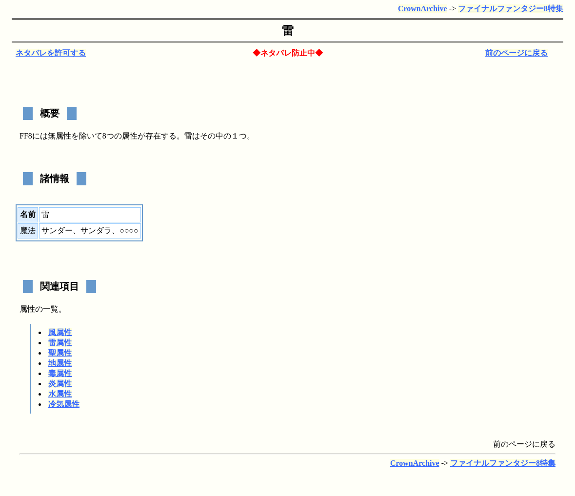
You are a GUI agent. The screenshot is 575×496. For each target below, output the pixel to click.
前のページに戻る (516, 53)
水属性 (60, 394)
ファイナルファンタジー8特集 (510, 8)
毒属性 (60, 373)
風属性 (60, 332)
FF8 (26, 136)
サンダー (57, 230)
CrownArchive (422, 8)
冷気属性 (63, 404)
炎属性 (60, 383)
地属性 (60, 363)
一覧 (51, 309)
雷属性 (60, 342)
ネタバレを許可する (51, 53)
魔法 (28, 230)
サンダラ (96, 230)
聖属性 (60, 353)
